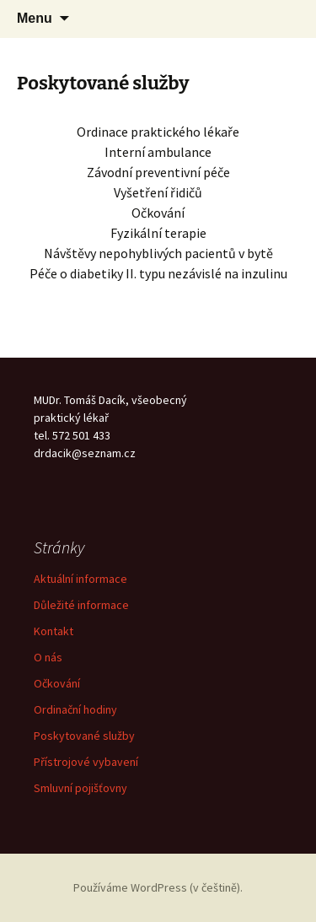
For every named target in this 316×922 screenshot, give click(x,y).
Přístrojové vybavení (86, 761)
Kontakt (53, 631)
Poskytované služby (84, 735)
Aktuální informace (80, 578)
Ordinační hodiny (75, 709)
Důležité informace (81, 604)
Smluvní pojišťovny (80, 787)
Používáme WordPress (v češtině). (158, 887)
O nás (48, 657)
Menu (34, 18)
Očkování (57, 683)
